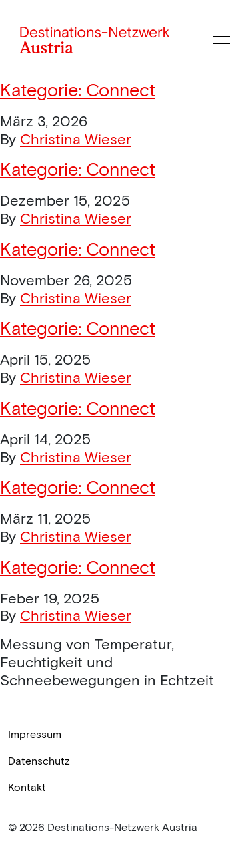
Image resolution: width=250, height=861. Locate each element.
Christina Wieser (75, 139)
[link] (125, 734)
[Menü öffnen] (221, 40)
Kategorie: (77, 90)
